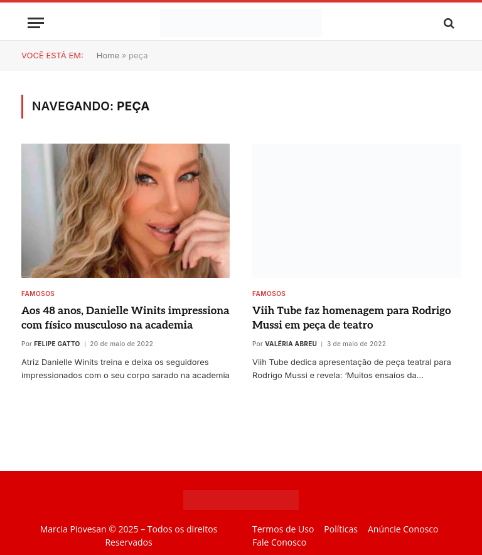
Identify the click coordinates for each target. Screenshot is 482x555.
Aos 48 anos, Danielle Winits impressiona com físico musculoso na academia (125, 318)
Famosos (38, 293)
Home (108, 55)
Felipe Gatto (57, 343)
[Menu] (36, 23)
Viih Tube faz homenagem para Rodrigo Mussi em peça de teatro (351, 318)
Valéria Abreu (291, 343)
